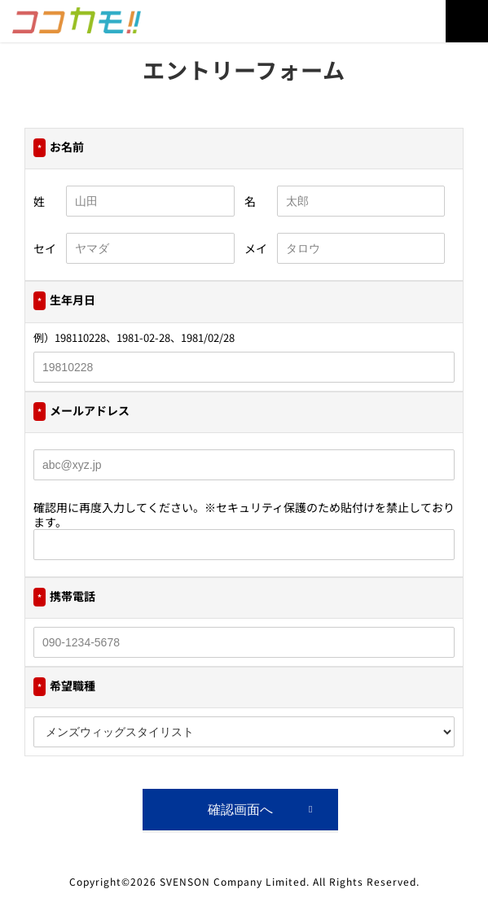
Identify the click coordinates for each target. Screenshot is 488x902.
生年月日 (64, 300)
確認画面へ (240, 810)
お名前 (58, 147)
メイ (255, 248)
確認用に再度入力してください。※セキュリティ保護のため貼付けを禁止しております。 (244, 514)
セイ (44, 248)
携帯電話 (64, 597)
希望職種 (64, 686)
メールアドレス (81, 411)
